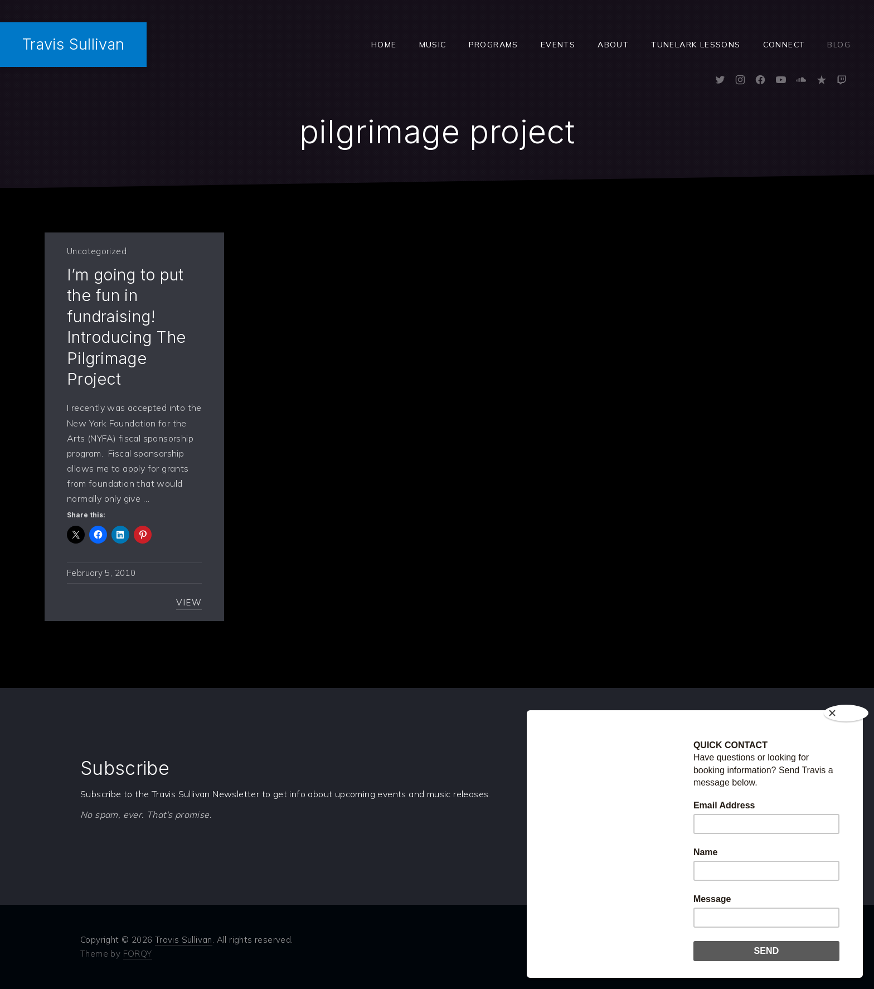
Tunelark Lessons (695, 45)
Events (558, 45)
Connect (784, 45)
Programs (493, 45)
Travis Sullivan (73, 44)
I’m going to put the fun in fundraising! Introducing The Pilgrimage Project (126, 327)
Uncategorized (97, 251)
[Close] (846, 713)
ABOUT (613, 45)
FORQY (137, 953)
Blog (839, 45)
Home (384, 45)
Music (432, 45)
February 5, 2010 (101, 573)
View (189, 602)
